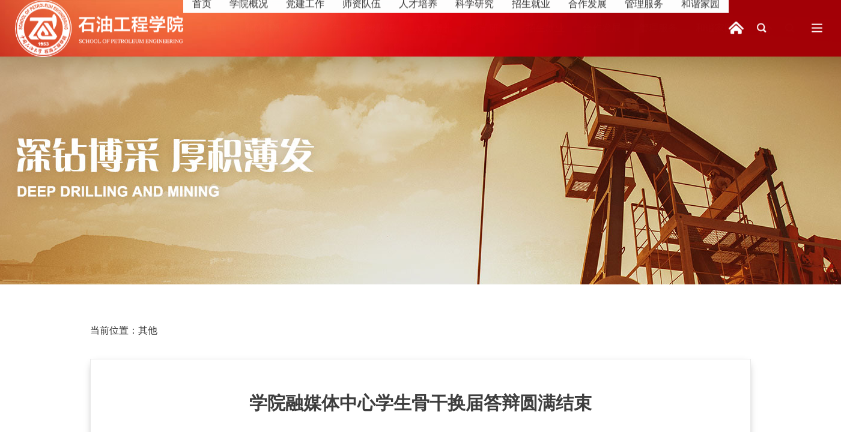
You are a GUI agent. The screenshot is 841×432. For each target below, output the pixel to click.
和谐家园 (715, 28)
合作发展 (602, 28)
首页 (216, 28)
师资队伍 (376, 28)
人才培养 (432, 28)
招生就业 (545, 28)
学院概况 (263, 28)
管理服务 (658, 28)
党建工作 (319, 28)
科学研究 (489, 28)
